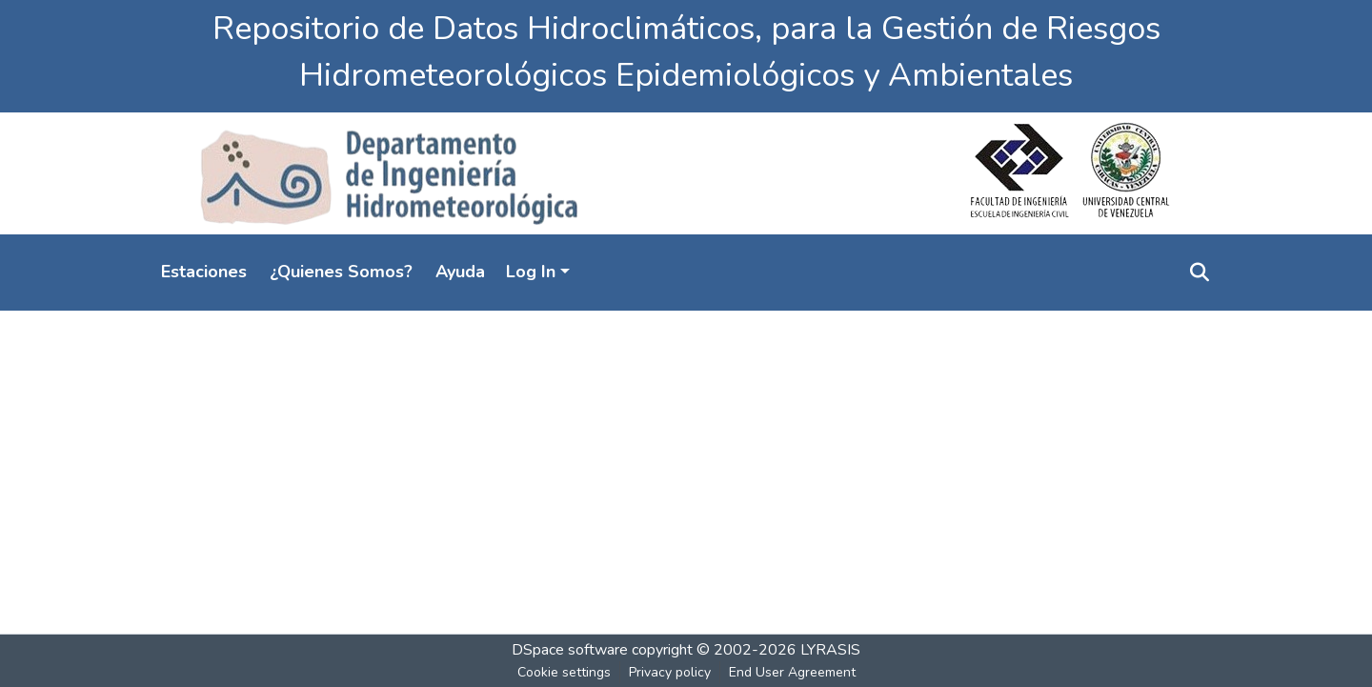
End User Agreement (792, 672)
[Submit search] (1199, 272)
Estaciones (204, 271)
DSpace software (570, 649)
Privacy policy (670, 672)
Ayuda (460, 271)
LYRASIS (830, 649)
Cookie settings (564, 672)
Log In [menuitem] (530, 271)
